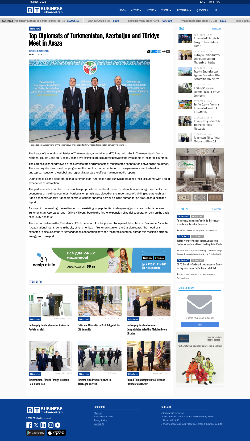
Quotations (202, 10)
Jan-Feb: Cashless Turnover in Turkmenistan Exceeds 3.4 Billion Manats (206, 108)
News (181, 28)
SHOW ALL (216, 28)
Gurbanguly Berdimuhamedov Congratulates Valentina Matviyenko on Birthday (147, 329)
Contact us (99, 424)
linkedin (43, 425)
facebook (29, 425)
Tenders (183, 209)
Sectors (151, 10)
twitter (36, 425)
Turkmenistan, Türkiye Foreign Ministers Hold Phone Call (49, 382)
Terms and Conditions (104, 416)
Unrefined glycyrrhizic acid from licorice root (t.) (48, 20)
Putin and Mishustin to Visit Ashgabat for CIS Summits (99, 327)
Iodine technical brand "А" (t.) (153, 20)
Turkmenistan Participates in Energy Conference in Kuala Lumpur (206, 42)
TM (210, 2)
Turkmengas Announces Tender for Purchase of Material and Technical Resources (198, 222)
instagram (50, 425)
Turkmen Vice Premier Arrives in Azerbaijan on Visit (94, 382)
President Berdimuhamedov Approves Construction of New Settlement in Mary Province (207, 75)
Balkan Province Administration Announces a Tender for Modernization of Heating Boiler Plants (199, 242)
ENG (202, 2)
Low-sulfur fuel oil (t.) (106, 20)
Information (184, 10)
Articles (136, 10)
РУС (217, 2)
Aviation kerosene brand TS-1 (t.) (206, 20)
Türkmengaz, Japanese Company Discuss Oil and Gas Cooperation (207, 91)
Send (200, 324)
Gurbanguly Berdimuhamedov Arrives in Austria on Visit (49, 327)
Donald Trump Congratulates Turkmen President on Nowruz (146, 382)
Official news (35, 28)
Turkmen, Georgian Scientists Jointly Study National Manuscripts (207, 124)
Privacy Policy (100, 420)
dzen (57, 425)
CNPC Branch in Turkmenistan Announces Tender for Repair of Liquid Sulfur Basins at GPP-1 (199, 266)
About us (98, 413)
